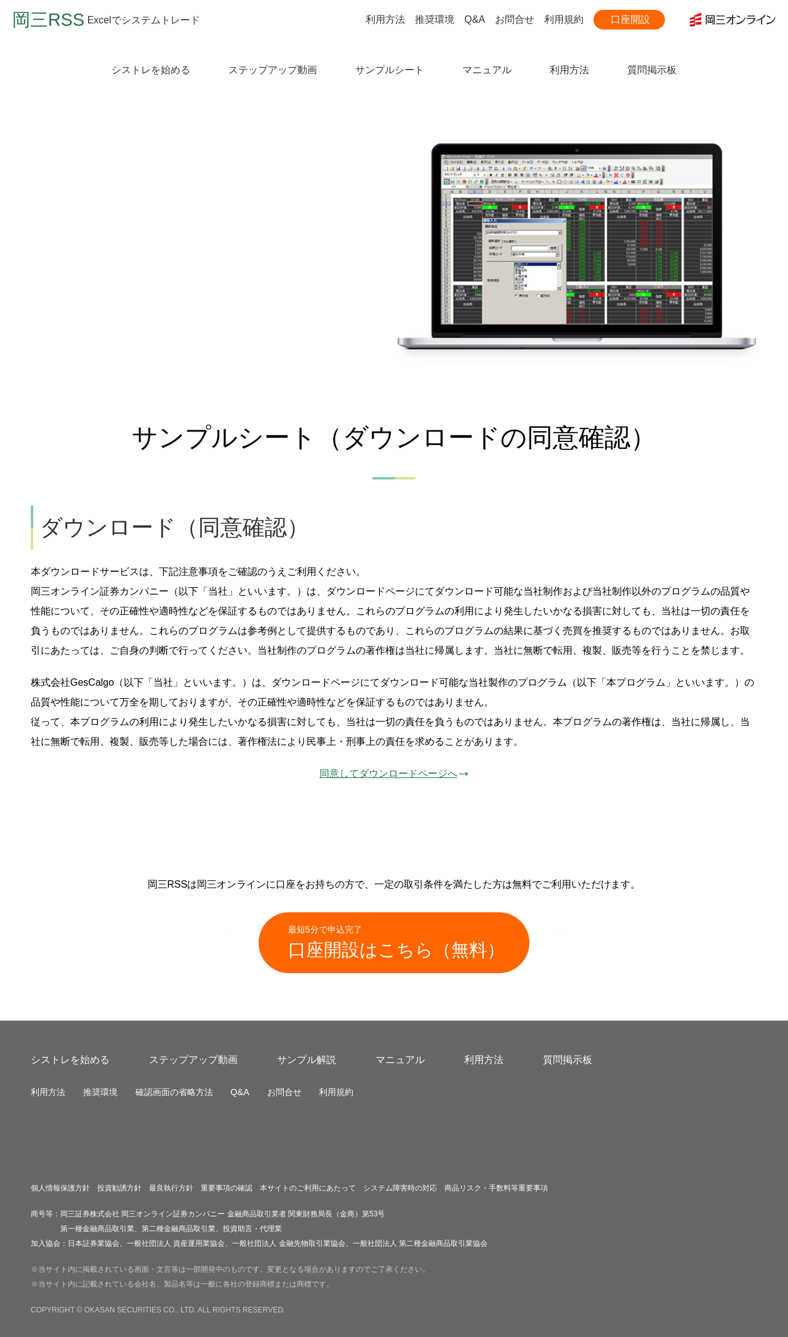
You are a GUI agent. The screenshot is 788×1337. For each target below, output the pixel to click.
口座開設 (630, 20)
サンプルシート (389, 70)
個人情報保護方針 (60, 1188)
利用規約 (564, 19)
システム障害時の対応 (400, 1188)
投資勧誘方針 (119, 1188)
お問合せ (514, 19)
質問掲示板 (652, 70)
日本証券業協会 (93, 1243)
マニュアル (487, 70)
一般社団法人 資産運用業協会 (176, 1243)
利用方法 (385, 19)
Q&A (474, 19)
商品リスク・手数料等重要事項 (496, 1188)
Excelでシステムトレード (106, 20)
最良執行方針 (171, 1188)
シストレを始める (150, 70)
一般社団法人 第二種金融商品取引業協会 (420, 1243)
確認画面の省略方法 (174, 1092)
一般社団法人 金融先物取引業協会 (288, 1243)
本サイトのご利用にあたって (308, 1188)
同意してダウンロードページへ (394, 773)
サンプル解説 (306, 1059)
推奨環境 (434, 19)
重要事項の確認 (226, 1188)
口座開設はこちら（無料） (396, 942)
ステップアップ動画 (272, 70)
